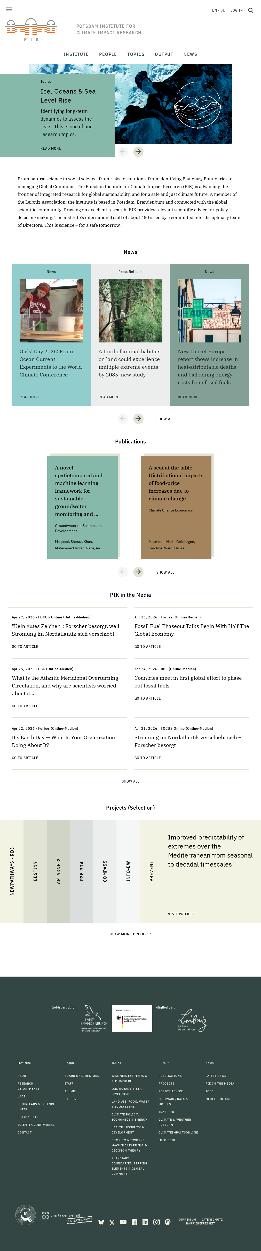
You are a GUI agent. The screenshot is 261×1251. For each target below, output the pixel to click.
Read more (51, 148)
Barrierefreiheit (200, 1223)
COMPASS (105, 871)
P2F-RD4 (81, 871)
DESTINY (35, 871)
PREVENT (151, 871)
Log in (237, 10)
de (222, 10)
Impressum (187, 1219)
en (214, 10)
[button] (123, 152)
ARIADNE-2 (58, 871)
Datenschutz (212, 1219)
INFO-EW (128, 871)
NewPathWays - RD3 (12, 871)
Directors (32, 225)
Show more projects (130, 934)
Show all (165, 419)
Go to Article (25, 646)
